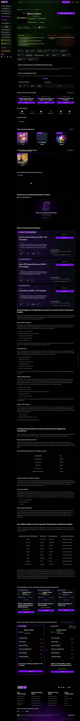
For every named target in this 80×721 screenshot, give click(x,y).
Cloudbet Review (62, 597)
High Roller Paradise (42, 18)
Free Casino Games (52, 703)
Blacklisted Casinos (52, 705)
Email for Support (29, 54)
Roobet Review (22, 597)
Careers (66, 700)
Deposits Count (26, 85)
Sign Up (77, 2)
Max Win (33, 252)
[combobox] (6, 54)
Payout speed (40, 50)
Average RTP (48, 54)
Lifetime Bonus (22, 252)
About (65, 696)
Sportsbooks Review (35, 700)
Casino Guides (20, 700)
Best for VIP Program (32, 18)
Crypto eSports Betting (36, 705)
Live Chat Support (21, 54)
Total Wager (40, 85)
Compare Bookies (5, 40)
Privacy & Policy (19, 718)
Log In (73, 2)
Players (20, 85)
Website (19, 50)
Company (36, 54)
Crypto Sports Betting (36, 703)
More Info (30, 660)
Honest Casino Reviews (53, 700)
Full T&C (69, 254)
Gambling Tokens (5, 51)
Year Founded (33, 50)
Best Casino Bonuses (52, 698)
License (27, 50)
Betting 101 (4, 43)
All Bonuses (70, 92)
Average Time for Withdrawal (33, 58)
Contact (66, 703)
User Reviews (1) (45, 594)
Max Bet (39, 252)
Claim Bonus (26, 102)
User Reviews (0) (36, 16)
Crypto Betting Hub (35, 696)
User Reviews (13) (25, 594)
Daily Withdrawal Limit (56, 54)
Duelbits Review (42, 597)
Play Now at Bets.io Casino (66, 13)
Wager (28, 252)
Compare (41, 22)
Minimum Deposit (47, 50)
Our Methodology (68, 698)
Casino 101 (4, 20)
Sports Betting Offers (36, 698)
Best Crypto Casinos (52, 696)
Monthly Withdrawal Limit (22, 58)
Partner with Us (67, 705)
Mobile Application (55, 50)
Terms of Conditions (25, 718)
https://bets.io (21, 51)
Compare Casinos (5, 16)
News (3, 47)
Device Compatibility (63, 50)
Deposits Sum (33, 85)
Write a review (46, 217)
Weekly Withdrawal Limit (66, 54)
